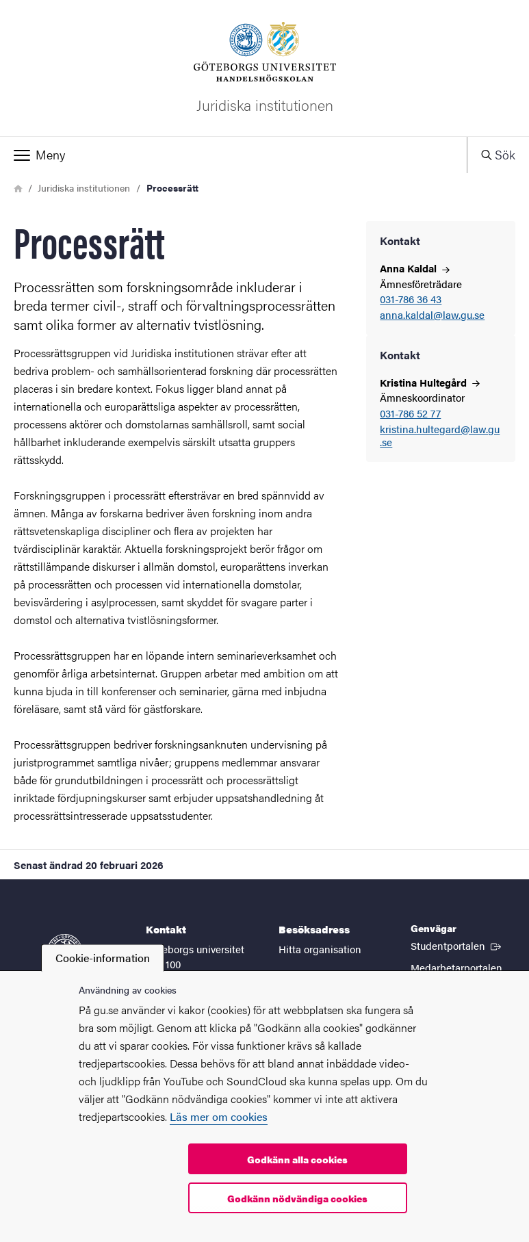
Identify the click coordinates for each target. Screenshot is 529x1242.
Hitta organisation (320, 949)
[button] (233, 154)
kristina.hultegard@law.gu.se (440, 436)
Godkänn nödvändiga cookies (297, 1198)
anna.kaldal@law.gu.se (432, 315)
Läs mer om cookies (219, 1116)
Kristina (430, 382)
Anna (415, 268)
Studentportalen (457, 945)
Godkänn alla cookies (297, 1159)
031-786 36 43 (410, 299)
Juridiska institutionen (84, 187)
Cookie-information (102, 958)
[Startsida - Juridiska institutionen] (264, 68)
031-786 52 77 (410, 413)
